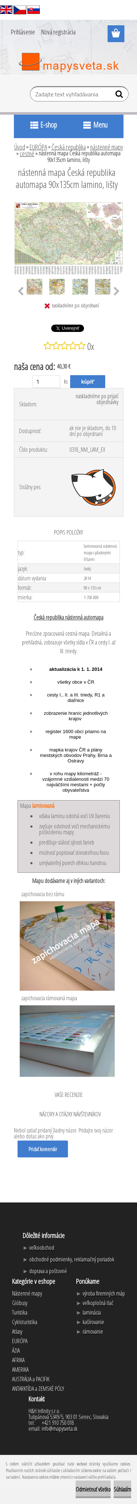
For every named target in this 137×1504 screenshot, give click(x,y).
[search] (120, 95)
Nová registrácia (58, 31)
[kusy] (46, 381)
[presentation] (20, 292)
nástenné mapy (106, 147)
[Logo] (68, 62)
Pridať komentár (42, 1149)
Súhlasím (122, 1489)
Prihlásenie (23, 31)
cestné (27, 153)
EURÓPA (38, 147)
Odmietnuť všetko (93, 1489)
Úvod (19, 147)
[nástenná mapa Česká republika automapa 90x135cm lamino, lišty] (68, 204)
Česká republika (69, 147)
